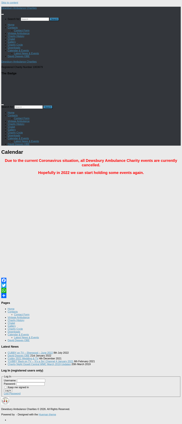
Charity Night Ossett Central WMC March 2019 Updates (39, 364)
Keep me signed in (18, 387)
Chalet (11, 39)
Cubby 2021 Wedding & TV (23, 358)
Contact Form (21, 30)
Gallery (12, 42)
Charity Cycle (15, 44)
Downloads (14, 47)
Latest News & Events (26, 53)
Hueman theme (47, 414)
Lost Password (12, 393)
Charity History (16, 36)
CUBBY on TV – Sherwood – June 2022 (30, 352)
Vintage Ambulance (19, 33)
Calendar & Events (18, 50)
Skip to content (9, 2)
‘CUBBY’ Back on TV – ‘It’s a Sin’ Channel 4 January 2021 (40, 361)
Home (11, 24)
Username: (10, 380)
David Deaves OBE (19, 56)
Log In (8, 390)
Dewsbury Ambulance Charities (19, 8)
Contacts (13, 27)
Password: (10, 383)
